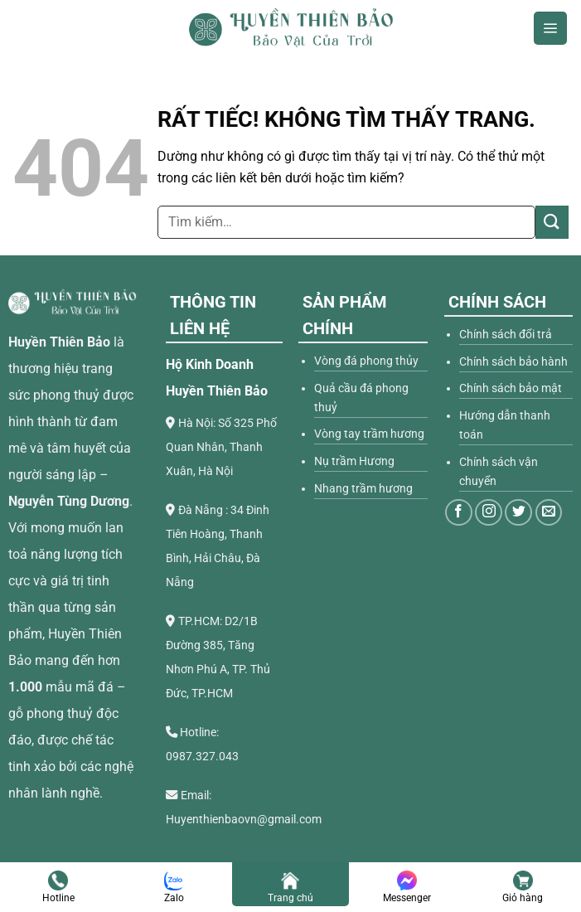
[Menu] (550, 28)
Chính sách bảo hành (513, 362)
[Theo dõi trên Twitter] (518, 512)
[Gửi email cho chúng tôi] (549, 512)
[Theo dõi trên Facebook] (458, 512)
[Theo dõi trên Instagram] (488, 512)
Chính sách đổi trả (505, 334)
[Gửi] (552, 222)
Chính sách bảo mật (510, 388)
